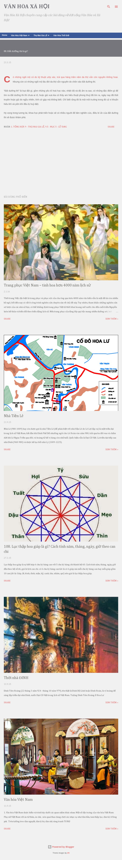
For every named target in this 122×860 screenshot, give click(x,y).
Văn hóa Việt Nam (18, 800)
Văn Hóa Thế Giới (61, 35)
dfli (68, 853)
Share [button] (111, 127)
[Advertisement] (61, 162)
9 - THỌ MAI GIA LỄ (34, 127)
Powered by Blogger (61, 846)
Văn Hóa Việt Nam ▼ (20, 35)
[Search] (109, 6)
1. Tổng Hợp (17, 127)
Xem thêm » (111, 319)
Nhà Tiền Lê (13, 416)
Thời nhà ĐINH (16, 678)
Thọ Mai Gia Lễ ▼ (42, 35)
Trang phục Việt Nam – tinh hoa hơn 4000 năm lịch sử (47, 285)
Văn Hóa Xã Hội (27, 7)
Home (4, 35)
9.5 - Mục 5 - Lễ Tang (56, 127)
